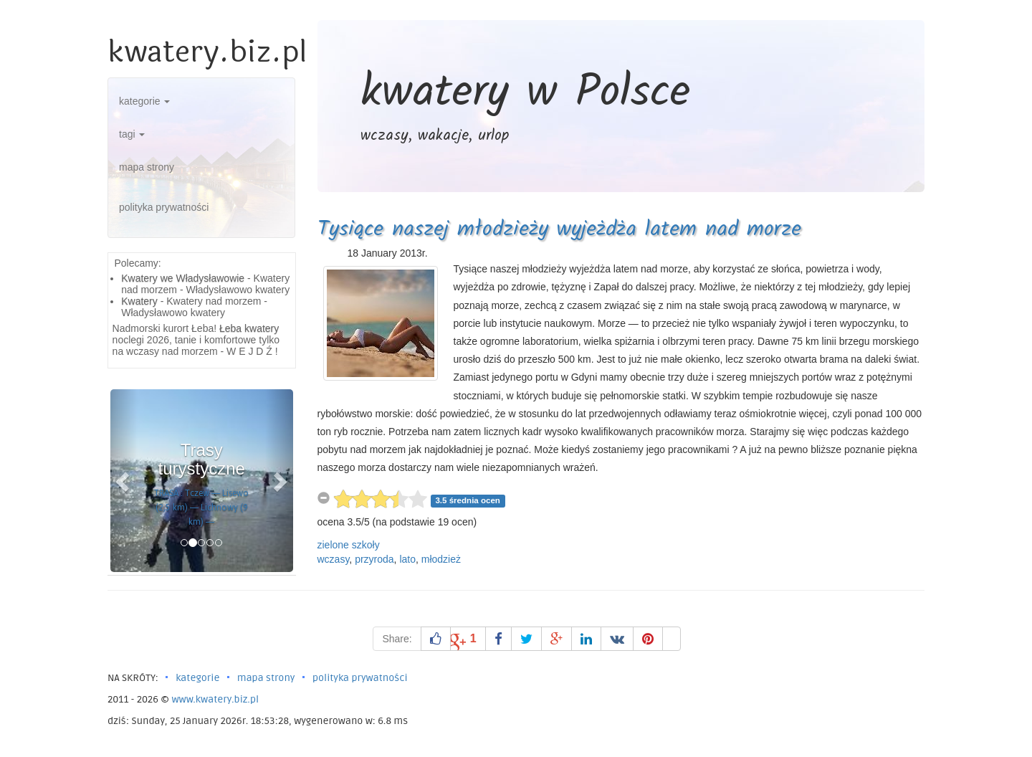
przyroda (374, 559)
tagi (132, 134)
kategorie (144, 101)
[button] (124, 480)
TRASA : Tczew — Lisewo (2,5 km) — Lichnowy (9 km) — (201, 507)
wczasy (333, 559)
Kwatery (139, 301)
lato (407, 559)
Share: (396, 638)
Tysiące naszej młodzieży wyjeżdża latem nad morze (559, 229)
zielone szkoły (348, 545)
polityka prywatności (164, 207)
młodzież (441, 559)
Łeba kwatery (249, 328)
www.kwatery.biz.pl (215, 699)
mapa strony (146, 167)
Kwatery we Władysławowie (182, 278)
